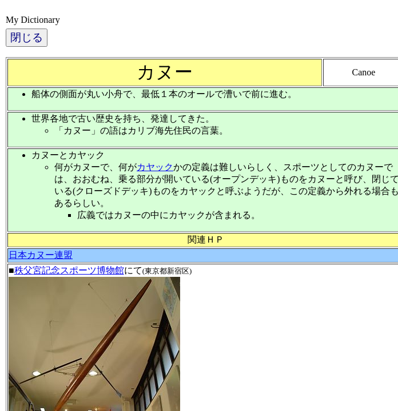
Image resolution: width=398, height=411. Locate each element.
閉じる (26, 37)
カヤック (155, 167)
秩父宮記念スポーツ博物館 (69, 270)
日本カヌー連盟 (41, 255)
